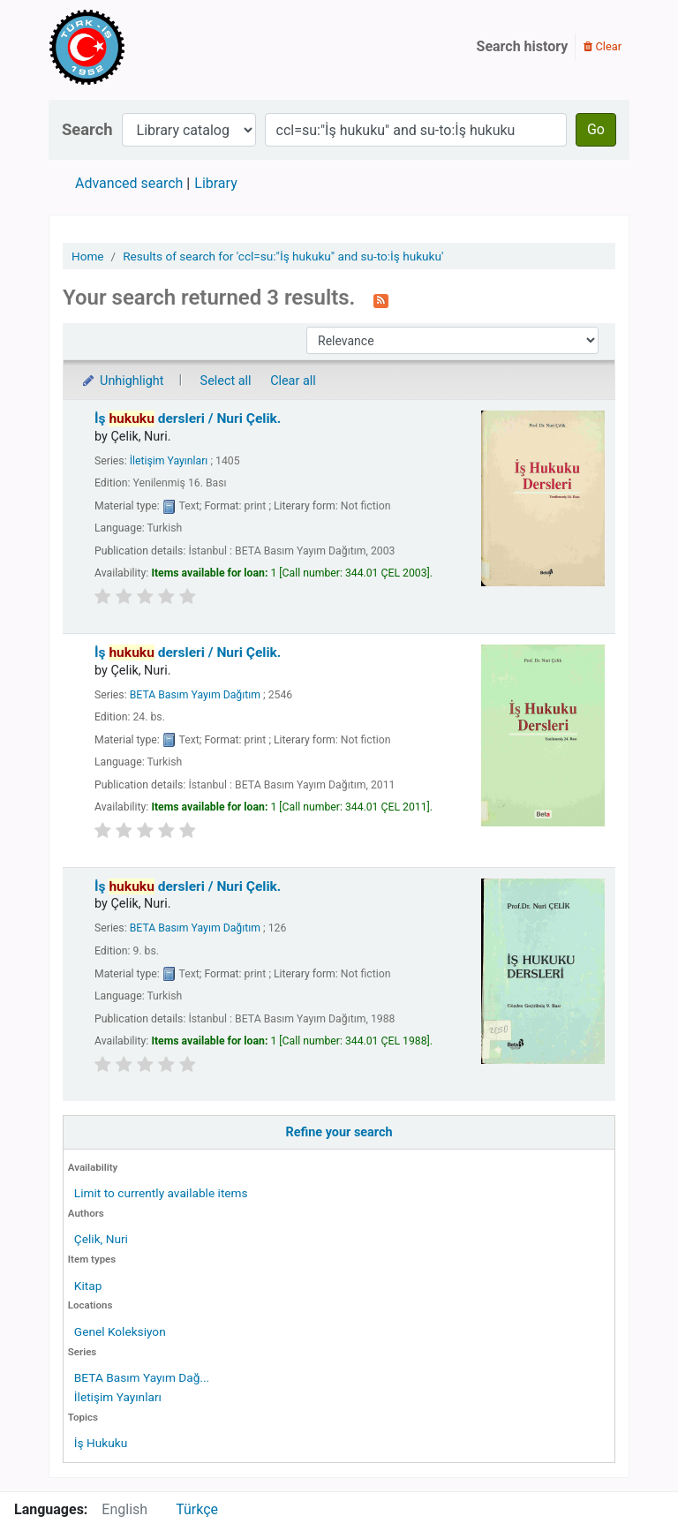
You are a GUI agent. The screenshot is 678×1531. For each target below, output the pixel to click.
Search (87, 129)
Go (596, 129)
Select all (226, 380)
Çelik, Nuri (101, 1239)
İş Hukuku (100, 1443)
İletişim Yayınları (118, 1397)
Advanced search (129, 183)
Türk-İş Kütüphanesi (137, 47)
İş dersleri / (187, 418)
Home (88, 256)
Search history (523, 46)
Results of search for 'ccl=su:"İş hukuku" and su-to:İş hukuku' (283, 256)
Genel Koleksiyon (120, 1331)
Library (215, 183)
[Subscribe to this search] (381, 299)
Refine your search (339, 1132)
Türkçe (197, 1509)
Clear (603, 46)
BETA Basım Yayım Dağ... (141, 1377)
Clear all (293, 380)
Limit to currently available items (161, 1193)
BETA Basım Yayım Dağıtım (195, 695)
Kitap (88, 1285)
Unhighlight (122, 380)
